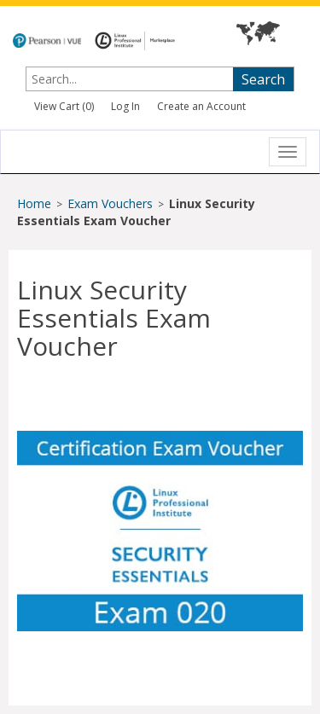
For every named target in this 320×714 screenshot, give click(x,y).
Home (34, 203)
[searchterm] (113, 78)
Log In (125, 106)
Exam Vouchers (111, 203)
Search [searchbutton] (263, 79)
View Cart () (64, 106)
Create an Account (201, 106)
